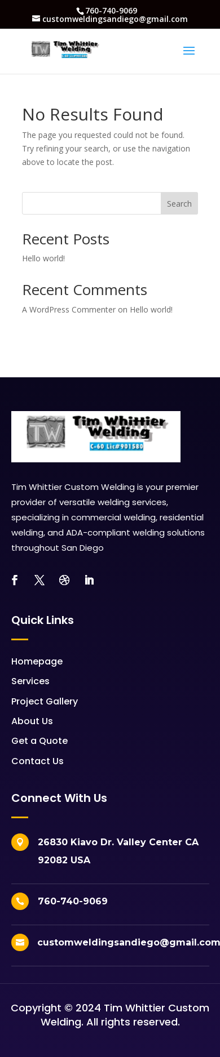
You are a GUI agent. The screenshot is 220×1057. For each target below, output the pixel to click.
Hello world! (43, 258)
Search (179, 203)
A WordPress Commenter (69, 309)
